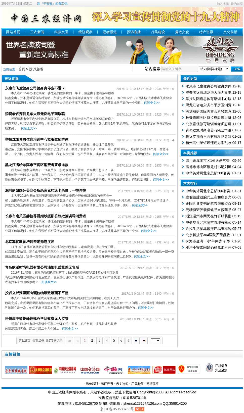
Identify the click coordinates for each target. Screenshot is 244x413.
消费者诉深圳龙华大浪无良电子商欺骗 (35, 114)
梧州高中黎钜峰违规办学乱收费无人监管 (36, 319)
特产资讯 (206, 32)
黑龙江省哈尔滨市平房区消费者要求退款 (36, 165)
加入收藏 (223, 4)
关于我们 (122, 383)
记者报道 (110, 32)
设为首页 (237, 4)
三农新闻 (37, 32)
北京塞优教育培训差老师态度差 (29, 242)
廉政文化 (182, 32)
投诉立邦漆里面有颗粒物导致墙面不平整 (36, 293)
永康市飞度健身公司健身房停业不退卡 (35, 88)
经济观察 (85, 32)
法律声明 (107, 383)
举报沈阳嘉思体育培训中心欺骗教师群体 (36, 139)
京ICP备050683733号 (117, 409)
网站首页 (13, 32)
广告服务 (137, 383)
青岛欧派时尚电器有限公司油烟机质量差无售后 (42, 267)
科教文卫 (61, 32)
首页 (21, 69)
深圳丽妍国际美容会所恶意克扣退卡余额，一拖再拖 (45, 190)
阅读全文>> (152, 103)
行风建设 (158, 32)
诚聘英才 (152, 383)
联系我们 (92, 383)
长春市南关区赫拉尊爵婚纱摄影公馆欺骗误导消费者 (45, 216)
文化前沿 (230, 32)
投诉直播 (134, 32)
